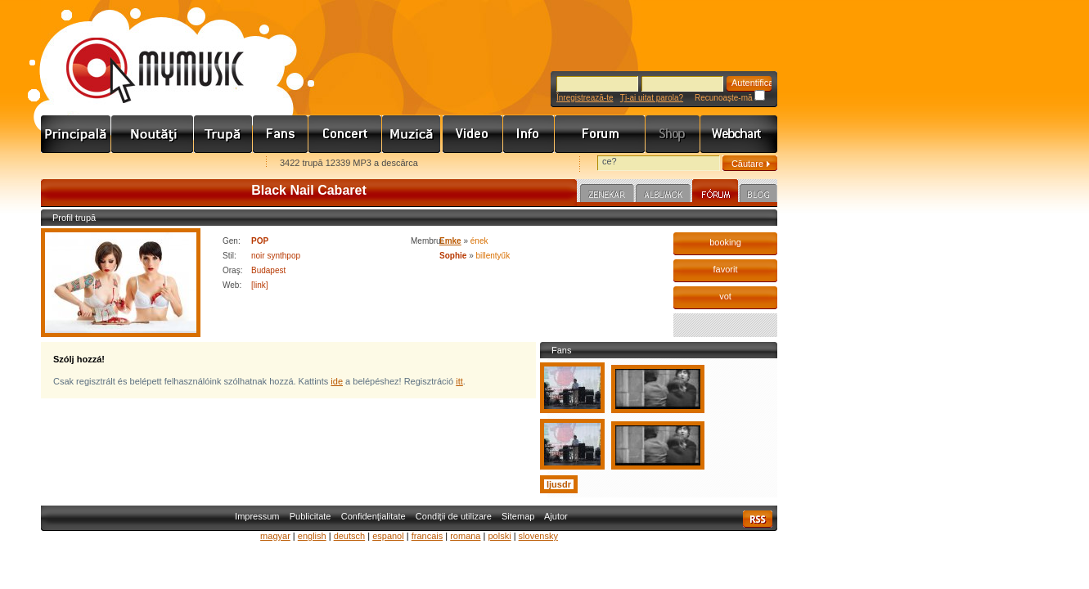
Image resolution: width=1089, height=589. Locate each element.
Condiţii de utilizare (454, 516)
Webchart (738, 134)
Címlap (76, 134)
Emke (450, 240)
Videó (473, 134)
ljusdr (559, 484)
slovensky (538, 536)
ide (337, 381)
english (312, 536)
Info (529, 134)
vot (725, 296)
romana (465, 536)
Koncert (345, 134)
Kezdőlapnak (144, 164)
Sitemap (518, 516)
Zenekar (607, 195)
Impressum (257, 516)
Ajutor (556, 516)
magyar (275, 536)
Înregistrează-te (584, 97)
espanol (388, 536)
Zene (412, 134)
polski (499, 536)
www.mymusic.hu (141, 53)
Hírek (152, 134)
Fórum (600, 134)
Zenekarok (223, 134)
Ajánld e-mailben (213, 164)
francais (427, 536)
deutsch (350, 536)
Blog (758, 195)
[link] (259, 285)
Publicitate (310, 516)
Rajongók (280, 134)
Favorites (74, 164)
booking (725, 242)
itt (459, 381)
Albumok (663, 195)
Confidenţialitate (373, 516)
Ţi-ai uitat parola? (651, 97)
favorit (725, 269)
